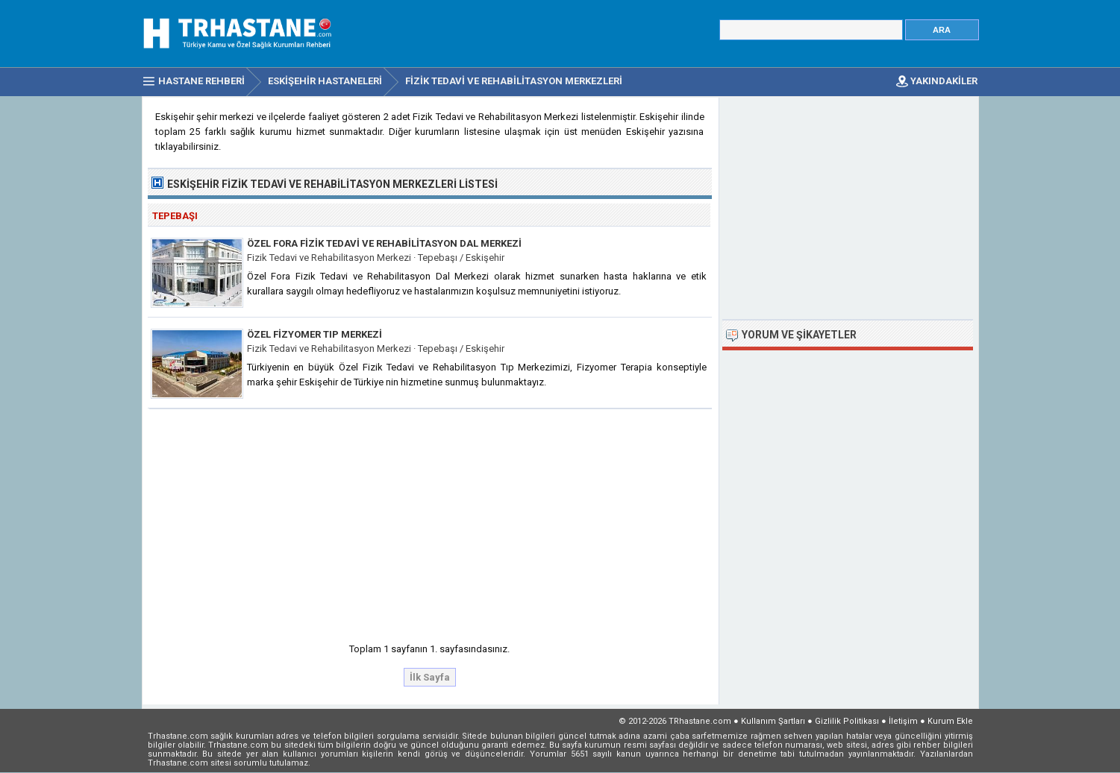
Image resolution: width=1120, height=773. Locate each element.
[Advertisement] (430, 521)
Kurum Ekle (950, 721)
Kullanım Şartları (773, 721)
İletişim (903, 721)
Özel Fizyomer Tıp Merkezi (314, 334)
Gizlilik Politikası (847, 721)
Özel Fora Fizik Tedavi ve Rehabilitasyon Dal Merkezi (384, 243)
